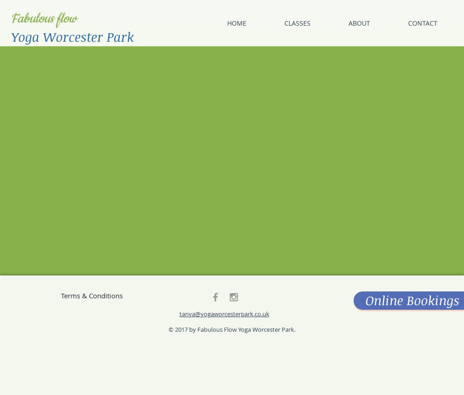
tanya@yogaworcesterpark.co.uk (224, 314)
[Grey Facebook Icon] (215, 297)
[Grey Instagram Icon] (234, 297)
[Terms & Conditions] (92, 295)
